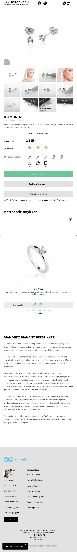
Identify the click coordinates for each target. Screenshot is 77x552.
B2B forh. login (33, 491)
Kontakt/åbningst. (35, 480)
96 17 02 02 (40, 535)
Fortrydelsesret (33, 486)
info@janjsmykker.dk (38, 537)
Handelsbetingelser (35, 496)
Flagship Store (10, 485)
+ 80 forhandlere (34, 474)
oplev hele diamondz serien (38, 134)
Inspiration (8, 480)
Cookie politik (33, 507)
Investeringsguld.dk (12, 507)
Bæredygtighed (10, 496)
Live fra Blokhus (10, 491)
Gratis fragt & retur (12, 501)
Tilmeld (11, 519)
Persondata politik (35, 502)
